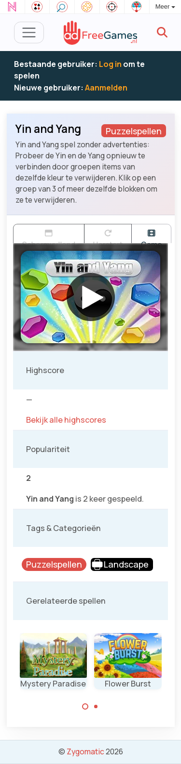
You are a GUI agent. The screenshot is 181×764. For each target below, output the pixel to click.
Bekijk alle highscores (66, 419)
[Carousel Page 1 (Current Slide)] (85, 706)
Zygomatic (85, 751)
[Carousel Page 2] (96, 706)
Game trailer (151, 236)
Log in (110, 64)
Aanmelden (106, 87)
